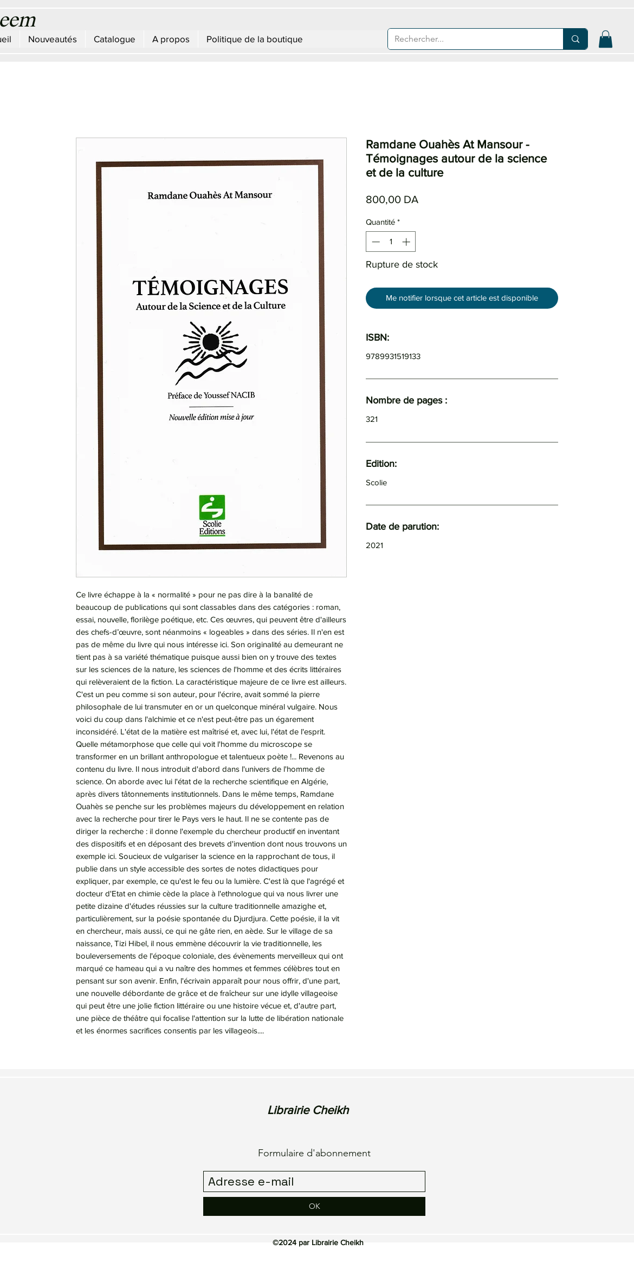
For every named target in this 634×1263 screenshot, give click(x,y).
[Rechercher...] (467, 39)
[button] (605, 39)
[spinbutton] (391, 242)
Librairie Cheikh (307, 1110)
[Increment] (407, 242)
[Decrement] (374, 242)
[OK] (314, 1206)
